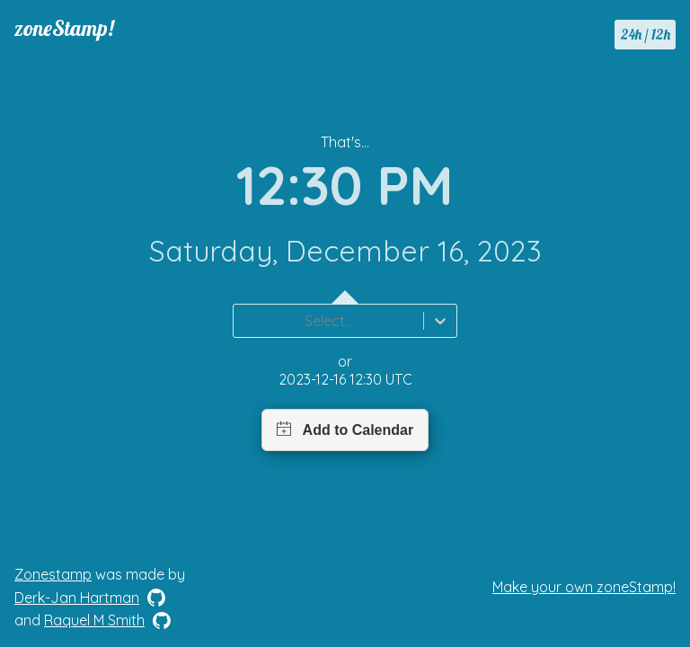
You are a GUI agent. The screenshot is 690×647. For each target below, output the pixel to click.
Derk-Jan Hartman (76, 598)
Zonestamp (53, 574)
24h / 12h (645, 34)
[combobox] (244, 321)
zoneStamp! (64, 27)
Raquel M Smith (94, 620)
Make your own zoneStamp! (584, 587)
